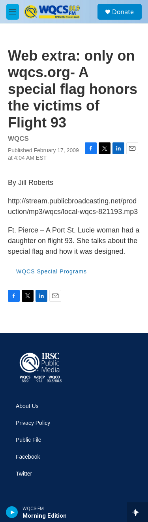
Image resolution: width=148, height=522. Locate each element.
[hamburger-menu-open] (12, 12)
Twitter (24, 474)
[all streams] (137, 512)
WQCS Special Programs (51, 271)
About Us (27, 406)
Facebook (28, 457)
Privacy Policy (33, 423)
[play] (12, 512)
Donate (123, 11)
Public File (28, 440)
